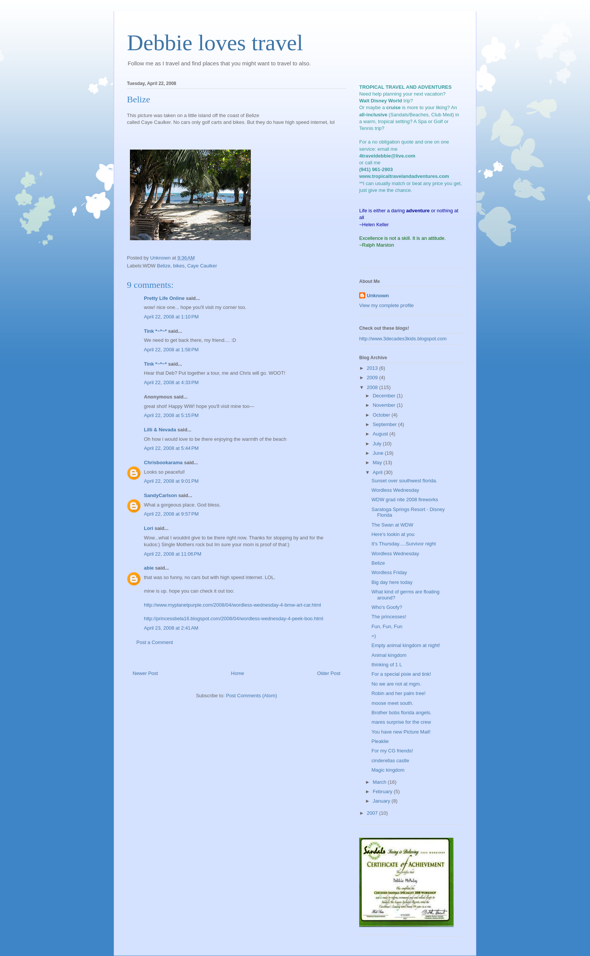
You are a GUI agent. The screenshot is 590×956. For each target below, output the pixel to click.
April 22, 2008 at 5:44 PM (171, 448)
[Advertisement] (436, 883)
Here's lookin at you (392, 534)
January (382, 801)
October (382, 415)
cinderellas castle (390, 760)
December (385, 395)
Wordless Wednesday (395, 490)
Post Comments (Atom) (251, 695)
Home (237, 673)
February (383, 791)
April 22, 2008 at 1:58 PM (171, 349)
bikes (178, 266)
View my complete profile (386, 305)
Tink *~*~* (155, 331)
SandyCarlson (160, 495)
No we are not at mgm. (396, 684)
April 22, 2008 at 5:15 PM (171, 415)
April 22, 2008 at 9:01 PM (171, 481)
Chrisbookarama (163, 462)
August (381, 434)
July (378, 443)
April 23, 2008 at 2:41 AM (171, 628)
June (379, 453)
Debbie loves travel (215, 42)
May (378, 462)
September (385, 424)
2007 (373, 813)
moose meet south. (392, 703)
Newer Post (145, 673)
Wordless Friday (389, 572)
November (385, 405)
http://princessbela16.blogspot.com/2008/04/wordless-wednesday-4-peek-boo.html (233, 618)
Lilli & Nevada (160, 429)
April (378, 472)
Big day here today (391, 582)
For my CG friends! (392, 751)
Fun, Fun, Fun (386, 626)
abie (149, 568)
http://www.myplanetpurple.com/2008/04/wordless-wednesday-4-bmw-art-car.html (232, 605)
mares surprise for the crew (401, 722)
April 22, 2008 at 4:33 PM (171, 382)
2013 (373, 368)
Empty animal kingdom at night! (405, 645)
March (380, 782)
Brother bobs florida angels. (401, 712)
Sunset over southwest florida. (404, 480)
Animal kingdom (388, 655)
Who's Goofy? (386, 607)
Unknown (378, 295)
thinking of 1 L (386, 664)
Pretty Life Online (164, 298)
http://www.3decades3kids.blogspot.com (402, 338)
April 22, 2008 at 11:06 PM (172, 554)
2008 (373, 387)
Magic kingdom (387, 770)
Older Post (328, 673)
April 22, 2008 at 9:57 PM (171, 514)
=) (373, 636)
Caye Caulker (202, 266)
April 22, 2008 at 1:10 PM (171, 317)
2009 (373, 377)
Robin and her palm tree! (398, 693)
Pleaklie (380, 741)
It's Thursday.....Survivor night (403, 544)
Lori (148, 528)
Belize (163, 266)
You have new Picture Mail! (400, 732)
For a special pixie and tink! (401, 674)
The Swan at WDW (392, 525)
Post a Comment (154, 642)
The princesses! (388, 616)
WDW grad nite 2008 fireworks (404, 499)
